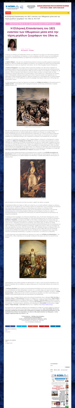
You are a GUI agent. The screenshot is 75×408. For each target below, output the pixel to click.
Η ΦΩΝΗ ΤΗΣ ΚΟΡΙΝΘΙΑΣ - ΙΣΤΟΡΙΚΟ (14, 1)
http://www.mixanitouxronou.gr (13, 240)
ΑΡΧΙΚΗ (6, 1)
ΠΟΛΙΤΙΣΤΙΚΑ (16, 28)
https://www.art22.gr (33, 348)
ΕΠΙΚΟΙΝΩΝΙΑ (23, 1)
